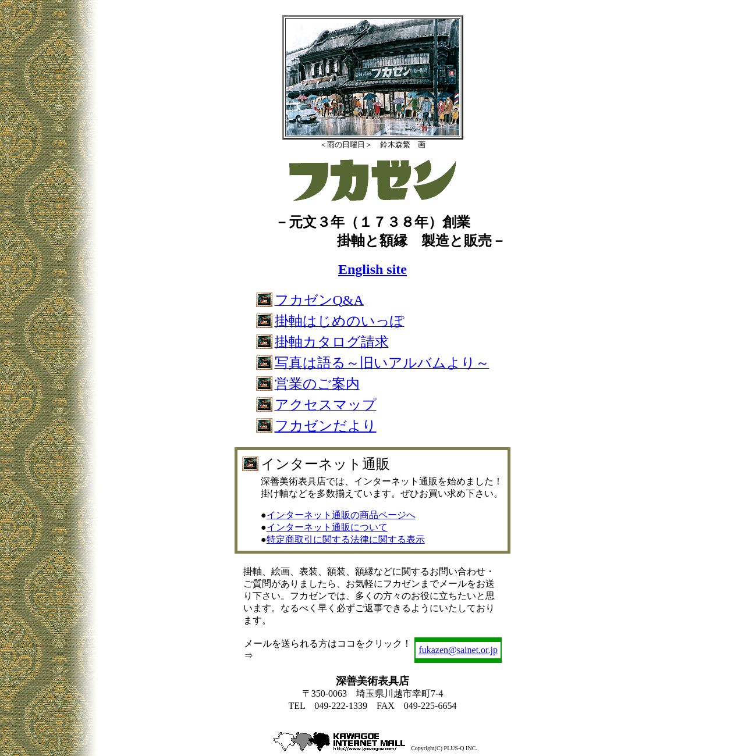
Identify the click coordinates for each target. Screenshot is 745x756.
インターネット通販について (327, 527)
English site (372, 269)
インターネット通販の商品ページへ (341, 515)
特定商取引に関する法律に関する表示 (346, 539)
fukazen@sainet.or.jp (458, 650)
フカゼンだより (326, 425)
